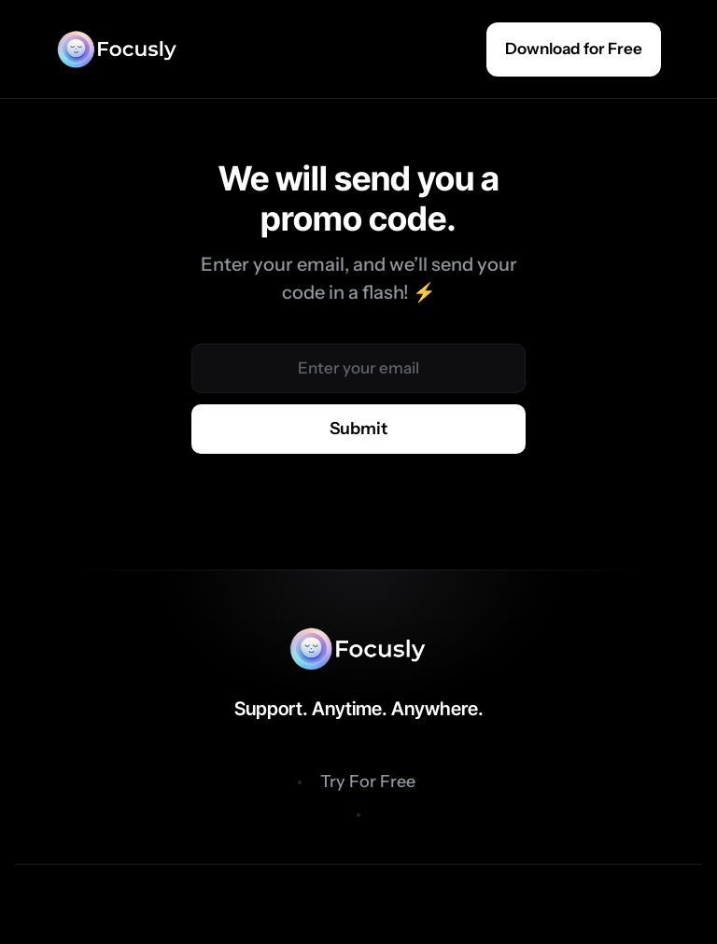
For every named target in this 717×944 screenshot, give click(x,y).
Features (469, 781)
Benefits (246, 781)
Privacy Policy (358, 903)
